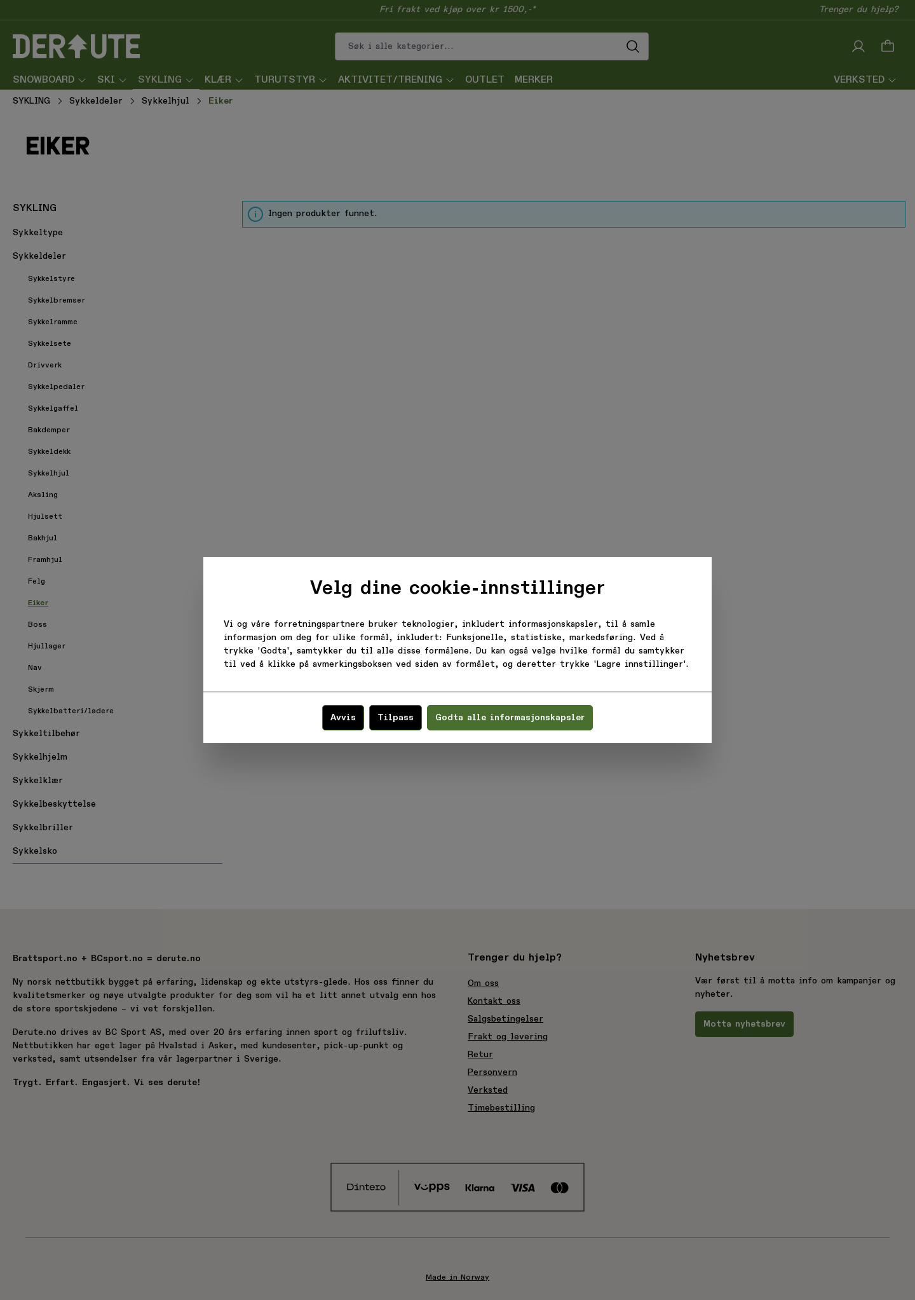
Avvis (343, 717)
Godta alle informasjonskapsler (510, 717)
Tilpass (395, 717)
